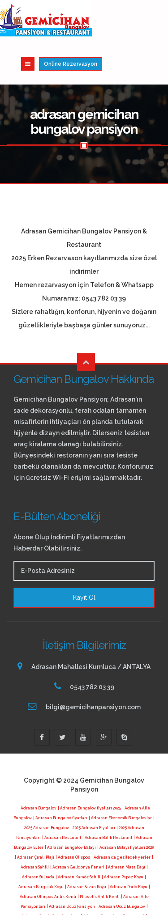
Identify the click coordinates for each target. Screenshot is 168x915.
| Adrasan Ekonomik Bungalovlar (120, 778)
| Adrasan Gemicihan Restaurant (112, 876)
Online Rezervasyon (134, 23)
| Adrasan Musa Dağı (125, 827)
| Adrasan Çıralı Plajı (34, 817)
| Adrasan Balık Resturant (107, 798)
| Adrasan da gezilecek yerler (121, 817)
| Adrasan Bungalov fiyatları (60, 778)
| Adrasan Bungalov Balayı (70, 807)
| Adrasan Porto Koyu (127, 847)
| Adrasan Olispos (73, 817)
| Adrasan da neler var (132, 896)
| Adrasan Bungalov (37, 768)
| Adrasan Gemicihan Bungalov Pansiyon (114, 886)
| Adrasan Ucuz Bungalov (120, 866)
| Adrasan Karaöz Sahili (78, 837)
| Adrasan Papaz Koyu (122, 837)
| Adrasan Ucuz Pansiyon (71, 866)
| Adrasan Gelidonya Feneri (77, 827)
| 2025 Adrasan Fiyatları (92, 788)
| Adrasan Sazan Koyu (85, 847)
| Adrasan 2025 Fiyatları (36, 896)
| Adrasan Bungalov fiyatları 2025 (89, 768)
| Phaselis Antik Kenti (99, 857)
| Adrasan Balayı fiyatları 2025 (125, 807)
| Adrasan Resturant (61, 798)
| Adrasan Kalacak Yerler (84, 896)
